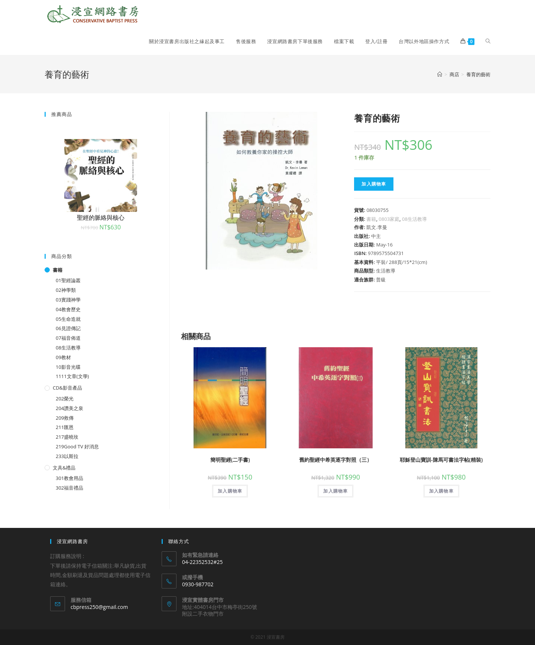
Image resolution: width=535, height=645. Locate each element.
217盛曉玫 (67, 436)
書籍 (371, 219)
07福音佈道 (68, 338)
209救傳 (65, 418)
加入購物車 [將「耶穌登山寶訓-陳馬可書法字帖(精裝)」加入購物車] (441, 491)
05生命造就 (68, 319)
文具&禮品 (64, 467)
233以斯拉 (67, 456)
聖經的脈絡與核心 (100, 217)
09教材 (63, 357)
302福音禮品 (69, 487)
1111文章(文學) (72, 376)
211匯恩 (65, 427)
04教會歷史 (68, 309)
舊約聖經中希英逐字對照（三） (335, 459)
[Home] (439, 74)
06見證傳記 (68, 328)
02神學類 (66, 290)
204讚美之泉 (69, 408)
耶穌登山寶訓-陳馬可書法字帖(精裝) (441, 459)
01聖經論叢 (68, 280)
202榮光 (65, 398)
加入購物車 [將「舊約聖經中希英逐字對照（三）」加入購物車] (335, 491)
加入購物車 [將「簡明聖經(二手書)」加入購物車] (230, 491)
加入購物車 (373, 184)
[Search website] (488, 41)
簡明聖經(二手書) (230, 459)
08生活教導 (414, 219)
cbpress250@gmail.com (99, 606)
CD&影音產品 (67, 387)
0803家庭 (389, 219)
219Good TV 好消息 (77, 446)
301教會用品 (69, 478)
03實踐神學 (68, 299)
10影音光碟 (68, 367)
